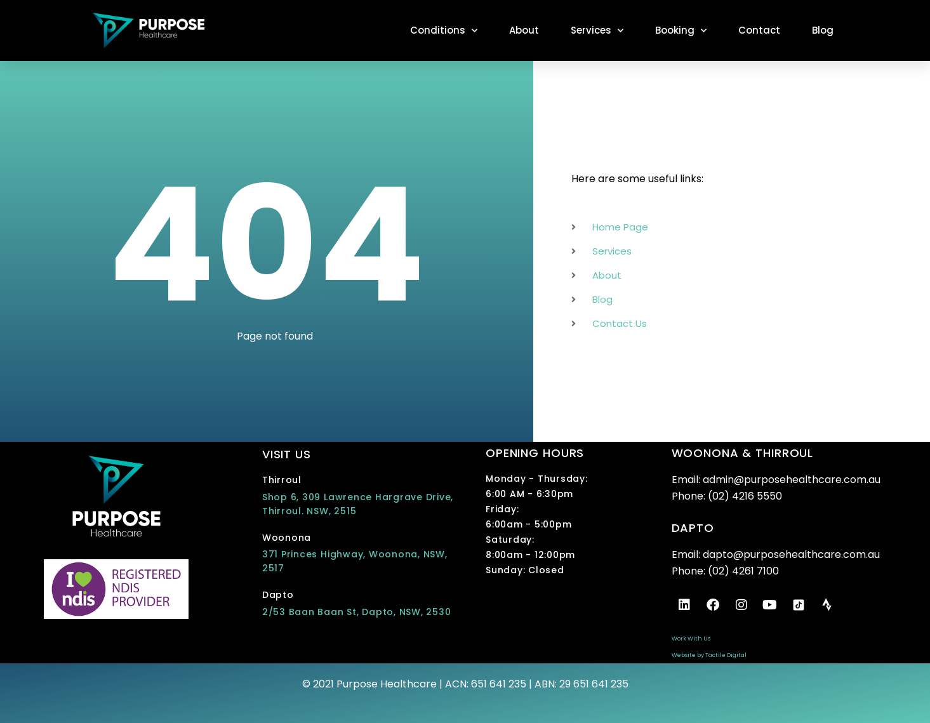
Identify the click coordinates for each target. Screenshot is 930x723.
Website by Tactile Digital (709, 655)
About (524, 30)
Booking (681, 31)
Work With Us (691, 638)
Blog (823, 30)
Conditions (443, 31)
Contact (759, 30)
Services (597, 31)
